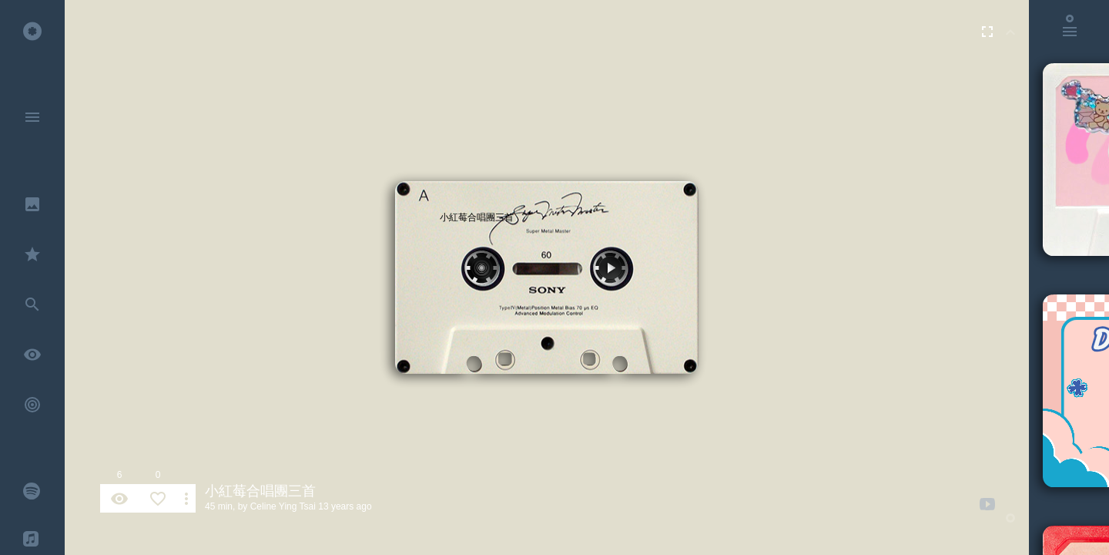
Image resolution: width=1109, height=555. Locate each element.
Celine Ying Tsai (283, 506)
